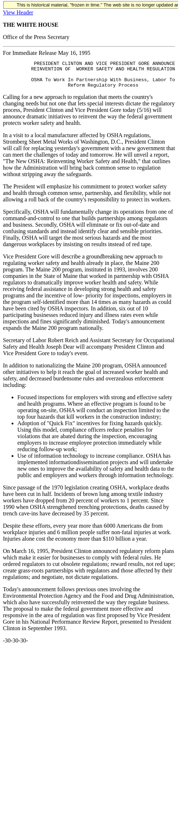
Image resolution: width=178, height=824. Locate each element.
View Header (18, 12)
